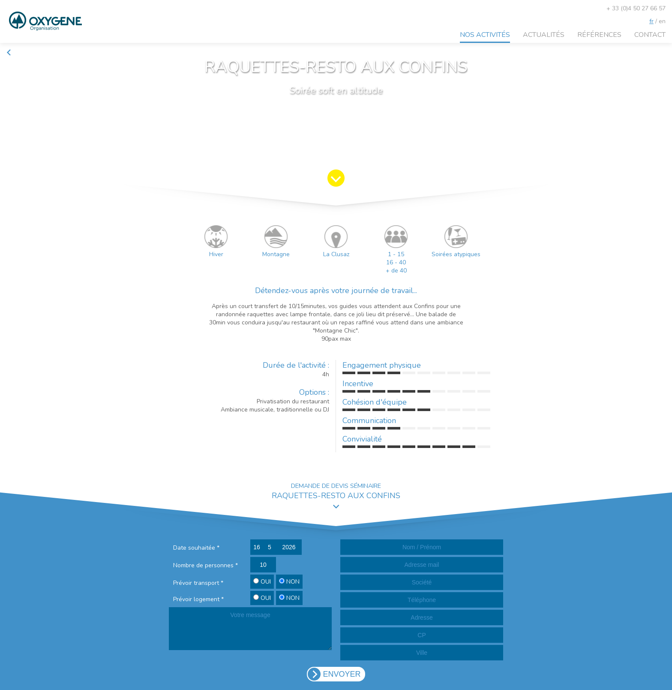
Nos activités (485, 34)
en (662, 21)
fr (651, 21)
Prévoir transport (198, 583)
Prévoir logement (198, 599)
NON (289, 582)
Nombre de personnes (205, 565)
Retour (19, 52)
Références (599, 34)
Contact (650, 34)
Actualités (543, 34)
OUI (262, 582)
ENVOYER (341, 674)
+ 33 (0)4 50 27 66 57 (636, 8)
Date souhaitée (196, 548)
